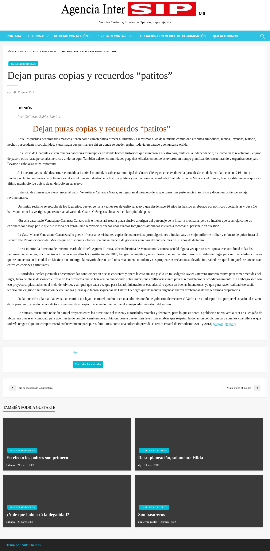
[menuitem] (14, 36)
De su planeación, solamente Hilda (170, 457)
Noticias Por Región (71, 36)
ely (9, 92)
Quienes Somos (225, 36)
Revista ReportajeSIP (114, 36)
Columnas (36, 36)
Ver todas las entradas (88, 364)
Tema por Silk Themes (23, 545)
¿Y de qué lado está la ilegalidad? (37, 514)
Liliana (10, 465)
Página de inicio (17, 51)
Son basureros (151, 514)
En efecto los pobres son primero (37, 457)
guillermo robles (148, 521)
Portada (14, 36)
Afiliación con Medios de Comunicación (172, 36)
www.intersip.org (224, 324)
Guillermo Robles (44, 51)
